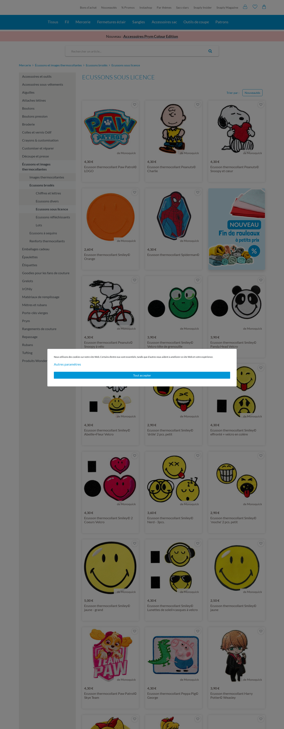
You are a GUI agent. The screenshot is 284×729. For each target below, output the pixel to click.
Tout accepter (142, 375)
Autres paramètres (67, 364)
